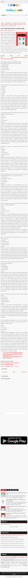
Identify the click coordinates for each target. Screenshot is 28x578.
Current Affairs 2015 (22, 557)
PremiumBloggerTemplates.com (11, 577)
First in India (17, 559)
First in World (22, 559)
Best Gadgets (19, 577)
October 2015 (16, 563)
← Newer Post (4, 372)
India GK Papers (11, 562)
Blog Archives (14, 489)
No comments (10, 30)
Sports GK (15, 24)
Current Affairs (7, 23)
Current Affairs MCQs (7, 559)
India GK (6, 24)
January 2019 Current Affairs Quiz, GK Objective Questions (13, 547)
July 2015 (11, 563)
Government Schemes (8, 560)
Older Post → (24, 372)
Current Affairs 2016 (15, 23)
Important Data (24, 560)
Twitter (12, 366)
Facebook (6, 366)
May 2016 (11, 24)
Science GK (14, 565)
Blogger (16, 526)
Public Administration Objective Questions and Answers (13, 545)
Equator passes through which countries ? (10, 537)
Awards (6, 557)
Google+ (17, 366)
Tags (8, 489)
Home (2, 23)
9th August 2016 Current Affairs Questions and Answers (13, 539)
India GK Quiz (19, 562)
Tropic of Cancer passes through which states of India (12, 535)
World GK (20, 24)
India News (6, 563)
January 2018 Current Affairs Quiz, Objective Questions (13, 541)
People (20, 563)
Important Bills (18, 560)
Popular (3, 489)
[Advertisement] (14, 19)
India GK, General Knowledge (15, 572)
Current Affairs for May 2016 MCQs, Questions (13, 352)
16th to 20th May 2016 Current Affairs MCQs (12, 28)
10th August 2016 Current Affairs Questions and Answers (13, 543)
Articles (2, 557)
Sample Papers (7, 565)
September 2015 (20, 565)
